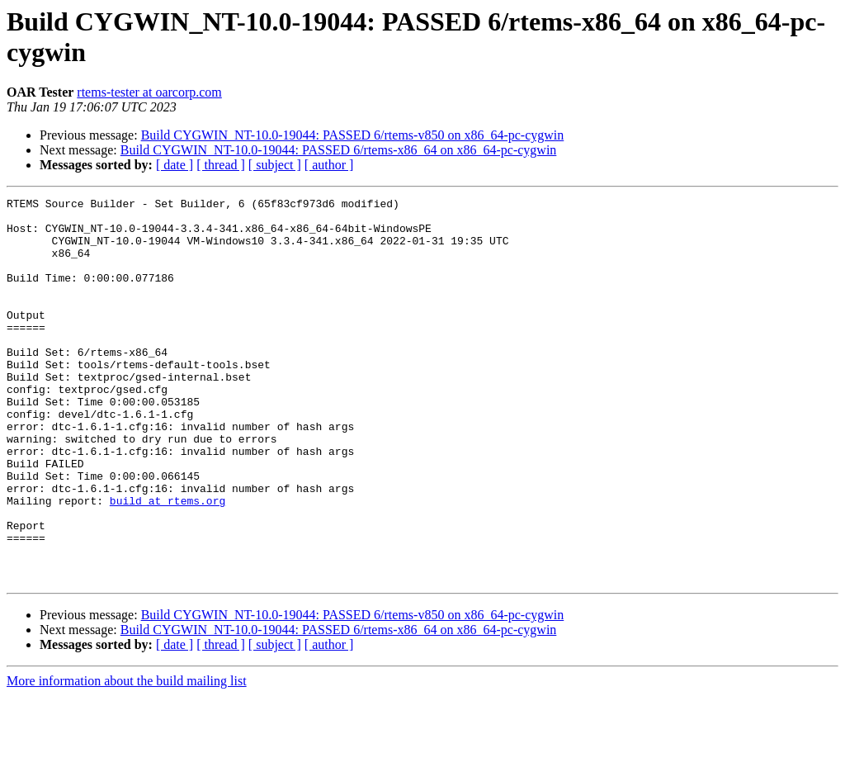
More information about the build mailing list (127, 758)
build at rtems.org (167, 562)
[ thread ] (220, 165)
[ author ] (329, 165)
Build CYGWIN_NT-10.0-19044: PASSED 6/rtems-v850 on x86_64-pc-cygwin (352, 135)
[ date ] (174, 165)
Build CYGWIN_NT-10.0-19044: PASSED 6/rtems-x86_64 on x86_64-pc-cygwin (338, 150)
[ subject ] (274, 165)
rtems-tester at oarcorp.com (149, 92)
